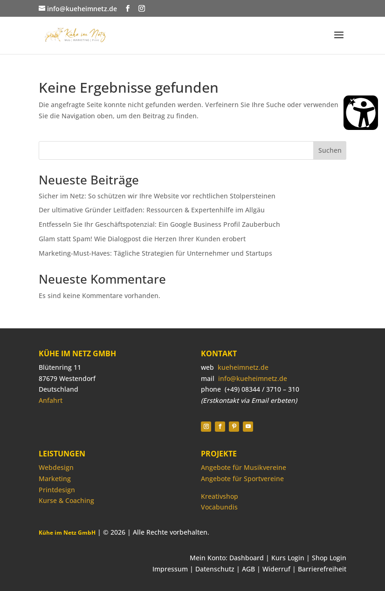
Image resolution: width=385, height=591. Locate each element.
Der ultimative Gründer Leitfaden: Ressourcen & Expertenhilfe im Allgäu (152, 209)
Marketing (55, 478)
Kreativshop (219, 496)
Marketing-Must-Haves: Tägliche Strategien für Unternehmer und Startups (155, 253)
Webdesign (56, 467)
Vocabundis (219, 507)
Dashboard (246, 557)
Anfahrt (50, 400)
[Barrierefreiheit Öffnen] (361, 113)
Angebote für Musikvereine (243, 467)
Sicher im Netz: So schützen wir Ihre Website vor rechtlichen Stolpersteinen (157, 195)
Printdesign (57, 489)
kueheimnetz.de (243, 367)
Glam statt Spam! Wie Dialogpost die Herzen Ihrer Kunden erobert (142, 238)
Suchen (330, 150)
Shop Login (329, 557)
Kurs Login (287, 557)
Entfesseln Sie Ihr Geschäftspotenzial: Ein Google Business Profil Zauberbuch (159, 224)
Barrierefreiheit (322, 568)
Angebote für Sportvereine (242, 478)
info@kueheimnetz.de (252, 378)
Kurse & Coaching (66, 500)
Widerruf (276, 568)
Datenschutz (214, 568)
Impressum (170, 568)
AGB (248, 568)
